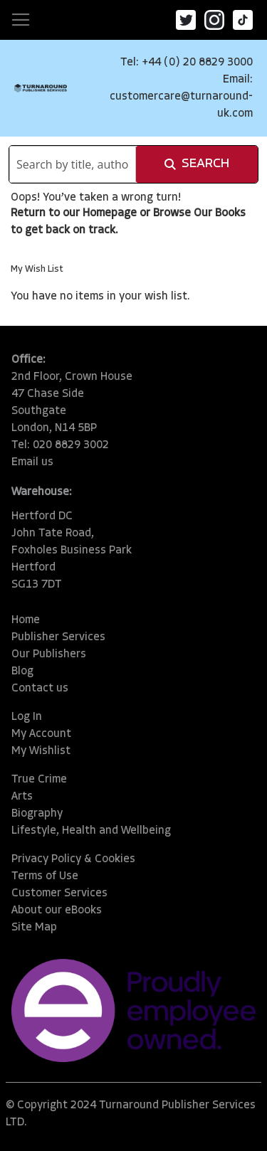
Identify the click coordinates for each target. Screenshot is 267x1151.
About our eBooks (56, 910)
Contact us (39, 688)
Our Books (220, 213)
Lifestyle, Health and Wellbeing (91, 831)
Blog (22, 671)
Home (25, 620)
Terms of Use (44, 876)
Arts (22, 796)
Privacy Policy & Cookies (73, 859)
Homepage (110, 213)
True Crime (39, 779)
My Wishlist (40, 751)
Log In (26, 717)
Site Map (34, 927)
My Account (41, 734)
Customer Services (59, 893)
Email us (32, 462)
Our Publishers (48, 654)
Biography (37, 814)
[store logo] (40, 88)
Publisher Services (58, 637)
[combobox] (72, 164)
